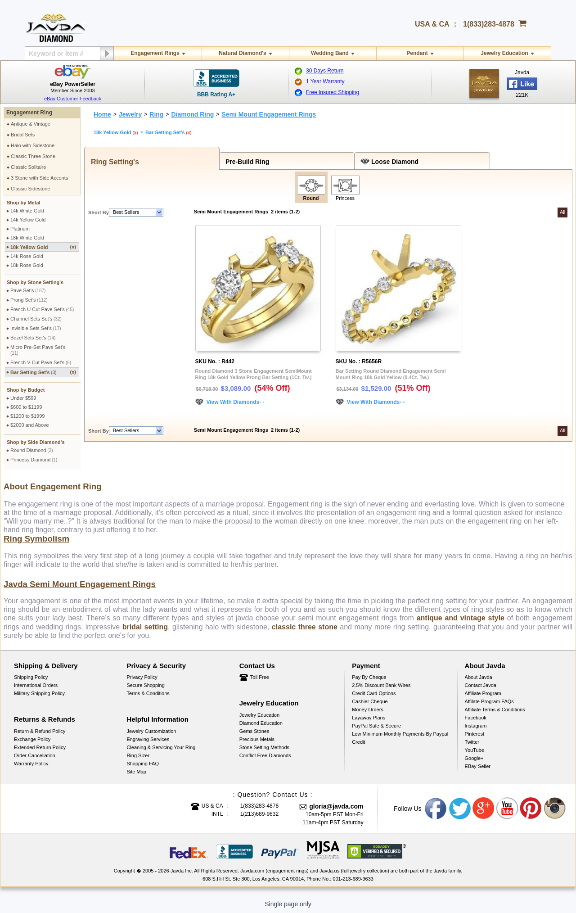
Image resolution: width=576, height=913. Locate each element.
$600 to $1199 (26, 407)
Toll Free (259, 677)
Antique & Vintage (30, 124)
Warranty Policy (31, 763)
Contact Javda (480, 685)
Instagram (476, 725)
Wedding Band (330, 53)
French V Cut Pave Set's (40, 362)
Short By (98, 212)
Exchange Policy (32, 739)
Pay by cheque (369, 677)
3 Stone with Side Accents (39, 178)
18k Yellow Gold (43, 247)
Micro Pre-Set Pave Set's (38, 350)
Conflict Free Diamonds (265, 755)
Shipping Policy (31, 677)
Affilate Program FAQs (489, 701)
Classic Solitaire (28, 167)
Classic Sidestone (30, 188)
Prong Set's (29, 300)
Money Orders (367, 709)
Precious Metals (256, 739)
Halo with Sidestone (32, 145)
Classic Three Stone (33, 156)
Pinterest (474, 734)
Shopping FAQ (142, 763)
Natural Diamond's (242, 53)
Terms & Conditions (147, 693)
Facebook (475, 717)
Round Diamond (31, 450)
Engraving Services (147, 739)
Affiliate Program (483, 693)
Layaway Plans (368, 717)
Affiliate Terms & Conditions (495, 709)
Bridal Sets (23, 134)
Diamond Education (261, 723)
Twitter (472, 742)
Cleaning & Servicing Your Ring (160, 747)
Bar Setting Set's (43, 372)
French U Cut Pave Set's (42, 309)
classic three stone (305, 627)
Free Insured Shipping (332, 92)
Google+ (474, 758)
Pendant (417, 53)
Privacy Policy (141, 677)
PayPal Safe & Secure (376, 725)
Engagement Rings (155, 53)
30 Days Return (324, 71)
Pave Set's (27, 290)
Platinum (20, 228)
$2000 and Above (29, 425)
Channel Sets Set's (36, 318)
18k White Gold (27, 237)
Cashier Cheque (370, 701)
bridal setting (145, 627)
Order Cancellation (34, 755)
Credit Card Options (374, 693)
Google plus (483, 808)
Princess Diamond (33, 459)
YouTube (474, 750)
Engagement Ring (29, 112)
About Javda (478, 677)
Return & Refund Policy (39, 731)
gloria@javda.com (336, 806)
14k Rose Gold (26, 256)
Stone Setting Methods (264, 747)
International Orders (36, 685)
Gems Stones (254, 731)
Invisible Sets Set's (35, 328)
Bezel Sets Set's (32, 337)
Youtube (507, 808)
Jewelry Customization (151, 731)
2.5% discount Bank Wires (381, 685)
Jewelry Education (504, 53)
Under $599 (23, 398)
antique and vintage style (460, 618)
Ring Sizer (137, 755)
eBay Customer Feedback (72, 98)
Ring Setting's (113, 162)
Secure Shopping (145, 685)
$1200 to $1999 (27, 416)
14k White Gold (27, 210)
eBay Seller (477, 766)
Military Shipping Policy (39, 693)
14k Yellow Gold (27, 219)
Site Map (136, 771)
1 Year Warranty (325, 81)
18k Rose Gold (26, 265)
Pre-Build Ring (245, 161)
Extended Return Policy (40, 747)
